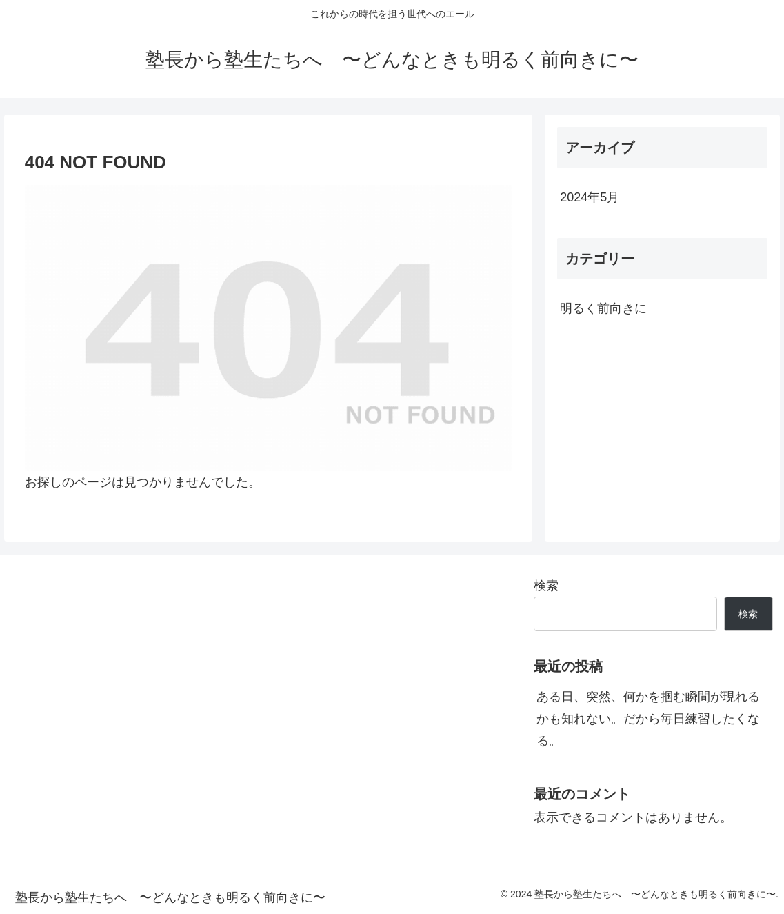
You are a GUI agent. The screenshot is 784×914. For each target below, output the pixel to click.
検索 (546, 586)
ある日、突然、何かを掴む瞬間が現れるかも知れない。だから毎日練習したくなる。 (648, 719)
